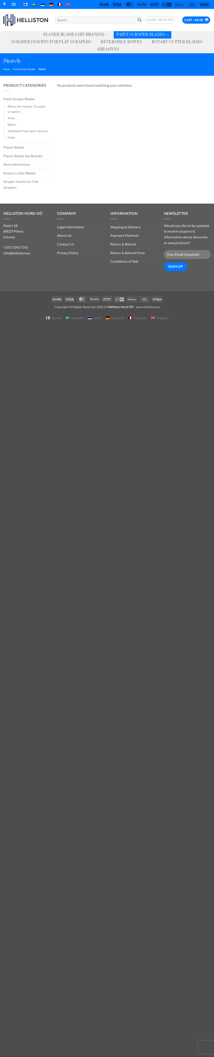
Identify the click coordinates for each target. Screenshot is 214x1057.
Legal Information (70, 227)
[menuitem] (25, 4)
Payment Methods (124, 235)
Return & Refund (123, 244)
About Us (64, 235)
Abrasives (108, 49)
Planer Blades (13, 147)
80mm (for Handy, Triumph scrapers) (26, 108)
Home (6, 69)
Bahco (12, 124)
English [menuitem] (162, 318)
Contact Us (65, 244)
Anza (11, 118)
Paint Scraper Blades (142, 34)
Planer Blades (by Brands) (75, 34)
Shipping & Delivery (125, 227)
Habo (11, 137)
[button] (160, 20)
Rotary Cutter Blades (177, 42)
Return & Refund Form (127, 253)
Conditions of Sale (124, 261)
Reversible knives (121, 42)
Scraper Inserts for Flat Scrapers (51, 42)
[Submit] (139, 20)
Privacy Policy (67, 253)
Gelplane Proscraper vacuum (28, 131)
